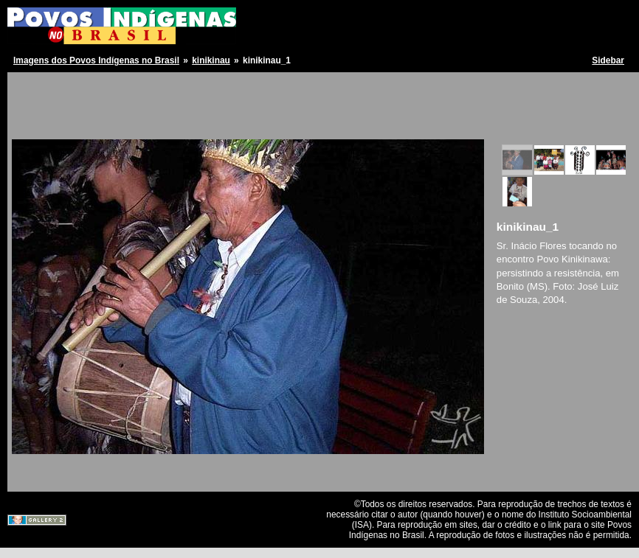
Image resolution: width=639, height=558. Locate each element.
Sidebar (608, 60)
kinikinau (211, 60)
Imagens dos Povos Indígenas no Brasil (96, 60)
